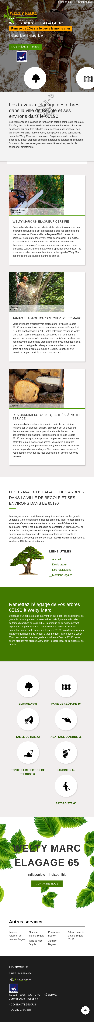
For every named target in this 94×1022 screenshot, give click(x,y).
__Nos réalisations (60, 569)
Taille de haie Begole (35, 942)
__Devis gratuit (58, 564)
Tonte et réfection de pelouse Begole (17, 936)
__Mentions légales (60, 574)
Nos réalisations (25, 46)
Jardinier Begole (52, 942)
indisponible (65, 1)
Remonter (85, 1010)
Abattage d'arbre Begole (36, 934)
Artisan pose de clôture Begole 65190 (76, 936)
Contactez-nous (47, 883)
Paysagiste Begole (54, 934)
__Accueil (55, 559)
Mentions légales (24, 999)
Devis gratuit (21, 1009)
